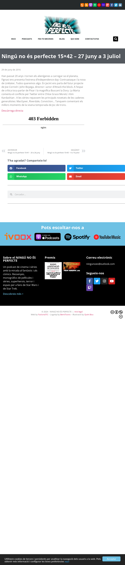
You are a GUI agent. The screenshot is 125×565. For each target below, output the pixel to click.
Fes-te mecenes (45, 38)
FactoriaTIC (43, 314)
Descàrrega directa (12, 110)
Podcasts (27, 38)
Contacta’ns (92, 38)
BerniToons (65, 314)
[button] (115, 38)
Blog (62, 38)
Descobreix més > (13, 294)
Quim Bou (88, 314)
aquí (67, 561)
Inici (13, 38)
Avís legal (78, 311)
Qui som (75, 38)
